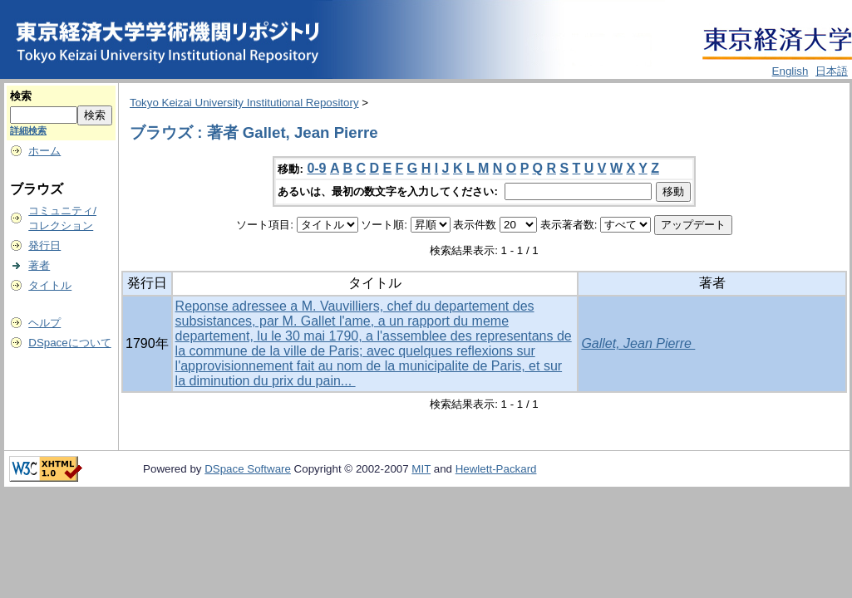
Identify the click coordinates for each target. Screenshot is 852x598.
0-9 (316, 168)
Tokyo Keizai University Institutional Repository (244, 102)
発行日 (44, 245)
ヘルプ (44, 322)
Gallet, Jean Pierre (638, 343)
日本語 (831, 71)
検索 (21, 96)
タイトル (49, 285)
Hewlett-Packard (496, 469)
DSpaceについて (69, 342)
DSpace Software (247, 469)
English (790, 71)
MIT (421, 469)
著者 (39, 265)
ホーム (44, 151)
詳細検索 (28, 130)
